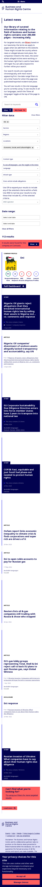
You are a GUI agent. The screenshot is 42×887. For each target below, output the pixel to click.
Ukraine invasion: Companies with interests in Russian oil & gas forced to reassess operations (22, 679)
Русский (6, 573)
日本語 (18, 430)
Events (7, 833)
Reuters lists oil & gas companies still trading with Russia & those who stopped (20, 614)
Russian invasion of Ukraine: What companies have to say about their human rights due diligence (21, 712)
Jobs (13, 833)
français (12, 430)
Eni (22, 257)
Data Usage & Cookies (31, 833)
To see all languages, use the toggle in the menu (20, 165)
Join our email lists (23, 836)
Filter (7, 110)
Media (19, 833)
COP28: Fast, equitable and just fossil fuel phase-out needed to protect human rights (19, 473)
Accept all (21, 876)
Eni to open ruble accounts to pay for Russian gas (20, 560)
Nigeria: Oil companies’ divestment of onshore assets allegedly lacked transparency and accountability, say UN (20, 347)
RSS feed (20, 110)
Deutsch (6, 430)
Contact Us (11, 836)
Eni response (11, 703)
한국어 (22, 430)
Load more (9, 808)
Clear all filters (8, 229)
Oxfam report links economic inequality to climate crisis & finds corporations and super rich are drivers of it (20, 535)
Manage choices (21, 882)
